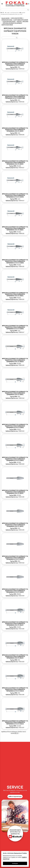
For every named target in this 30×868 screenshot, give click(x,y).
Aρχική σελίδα (5, 18)
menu (2, 4)
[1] (15, 733)
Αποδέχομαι (15, 863)
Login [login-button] (7, 12)
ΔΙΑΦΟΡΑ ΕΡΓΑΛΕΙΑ (7, 20)
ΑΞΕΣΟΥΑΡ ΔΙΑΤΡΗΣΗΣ (9, 21)
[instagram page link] (3, 12)
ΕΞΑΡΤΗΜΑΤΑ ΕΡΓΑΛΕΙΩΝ (21, 20)
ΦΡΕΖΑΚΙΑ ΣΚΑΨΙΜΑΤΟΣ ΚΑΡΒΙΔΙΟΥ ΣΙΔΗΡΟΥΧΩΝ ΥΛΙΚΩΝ (12, 24)
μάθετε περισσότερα (15, 796)
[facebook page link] (1, 12)
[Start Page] (15, 4)
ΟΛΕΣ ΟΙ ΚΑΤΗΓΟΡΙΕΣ (17, 18)
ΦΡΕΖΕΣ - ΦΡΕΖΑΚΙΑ (22, 21)
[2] (17, 733)
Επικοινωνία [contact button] (14, 12)
